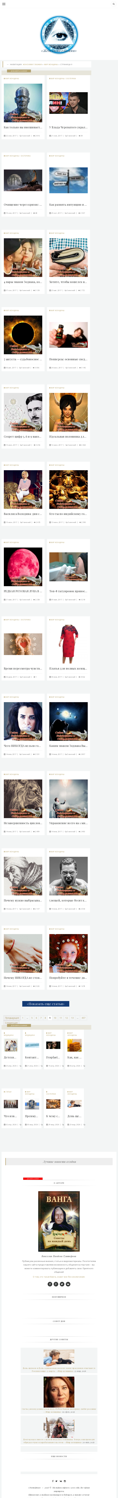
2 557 (83, 213)
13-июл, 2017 (11, 445)
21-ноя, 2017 (56, 136)
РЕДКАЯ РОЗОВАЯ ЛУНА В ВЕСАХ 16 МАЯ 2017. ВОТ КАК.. (23, 591)
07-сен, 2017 (11, 290)
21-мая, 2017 (11, 599)
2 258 (37, 599)
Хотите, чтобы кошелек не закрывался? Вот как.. (68, 282)
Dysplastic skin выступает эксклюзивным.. (53, 1057)
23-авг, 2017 (56, 290)
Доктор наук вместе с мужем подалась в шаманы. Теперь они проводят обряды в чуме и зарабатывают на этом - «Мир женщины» (59, 1441)
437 (83, 1017)
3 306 (37, 367)
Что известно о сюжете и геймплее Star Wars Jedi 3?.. (11, 1116)
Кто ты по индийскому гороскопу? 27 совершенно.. (68, 514)
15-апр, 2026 (53, 1066)
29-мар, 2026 (53, 1124)
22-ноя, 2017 (11, 136)
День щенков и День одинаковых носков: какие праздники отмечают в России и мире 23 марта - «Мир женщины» (59, 1369)
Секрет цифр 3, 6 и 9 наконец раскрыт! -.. (23, 436)
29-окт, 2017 (56, 213)
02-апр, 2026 (11, 1124)
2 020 (37, 986)
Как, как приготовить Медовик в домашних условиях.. (74, 1057)
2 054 (83, 909)
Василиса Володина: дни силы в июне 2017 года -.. (23, 514)
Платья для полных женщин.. (68, 668)
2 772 (82, 290)
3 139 (37, 290)
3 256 (38, 445)
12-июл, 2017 (56, 445)
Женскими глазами (32, 64)
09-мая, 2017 (56, 599)
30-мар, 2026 (32, 1124)
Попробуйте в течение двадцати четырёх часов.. (68, 978)
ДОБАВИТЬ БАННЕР (19, 71)
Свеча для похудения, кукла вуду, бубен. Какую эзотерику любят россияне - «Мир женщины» (59, 1410)
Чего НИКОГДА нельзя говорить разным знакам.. (23, 746)
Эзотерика (71, 78)
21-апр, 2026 (32, 1066)
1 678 (83, 986)
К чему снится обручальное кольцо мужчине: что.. (53, 1116)
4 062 (83, 677)
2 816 (37, 136)
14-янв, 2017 (11, 754)
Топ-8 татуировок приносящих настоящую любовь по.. (68, 591)
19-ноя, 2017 (11, 213)
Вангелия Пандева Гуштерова (59, 1256)
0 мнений (26, 136)
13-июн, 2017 (11, 522)
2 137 (37, 909)
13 (72, 1017)
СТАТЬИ (8, 1092)
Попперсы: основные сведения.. (68, 359)
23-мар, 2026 (75, 1124)
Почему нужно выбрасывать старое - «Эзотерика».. (23, 900)
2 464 (83, 445)
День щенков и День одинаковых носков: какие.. (74, 1116)
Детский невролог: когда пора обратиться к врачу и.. (11, 1057)
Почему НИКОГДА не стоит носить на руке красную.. (23, 978)
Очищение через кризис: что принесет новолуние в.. (23, 204)
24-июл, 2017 (56, 367)
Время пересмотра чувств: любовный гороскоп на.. (23, 668)
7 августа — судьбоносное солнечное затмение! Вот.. (23, 359)
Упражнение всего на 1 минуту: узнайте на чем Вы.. (68, 823)
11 (61, 1017)
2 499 (37, 831)
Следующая (11, 1022)
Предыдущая (12, 1017)
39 (82, 136)
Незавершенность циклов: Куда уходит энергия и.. (23, 823)
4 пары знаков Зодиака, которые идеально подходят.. (23, 282)
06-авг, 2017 (11, 367)
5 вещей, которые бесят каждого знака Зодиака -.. (68, 900)
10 (55, 1017)
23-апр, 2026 (11, 1066)
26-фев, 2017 (11, 677)
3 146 (83, 367)
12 (66, 1017)
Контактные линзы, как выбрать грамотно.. (32, 1057)
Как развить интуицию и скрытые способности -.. (68, 204)
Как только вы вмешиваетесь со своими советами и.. (23, 127)
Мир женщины (51, 64)
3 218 (83, 599)
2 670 (38, 522)
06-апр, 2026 (75, 1066)
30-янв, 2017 (56, 677)
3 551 (37, 754)
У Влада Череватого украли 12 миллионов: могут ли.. (68, 127)
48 (36, 213)
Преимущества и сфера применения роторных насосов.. (32, 1116)
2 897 (83, 754)
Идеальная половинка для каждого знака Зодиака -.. (68, 436)
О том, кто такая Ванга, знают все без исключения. (59, 1276)
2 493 (83, 831)
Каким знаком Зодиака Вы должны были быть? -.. (68, 746)
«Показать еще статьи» (46, 1004)
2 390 (83, 522)
